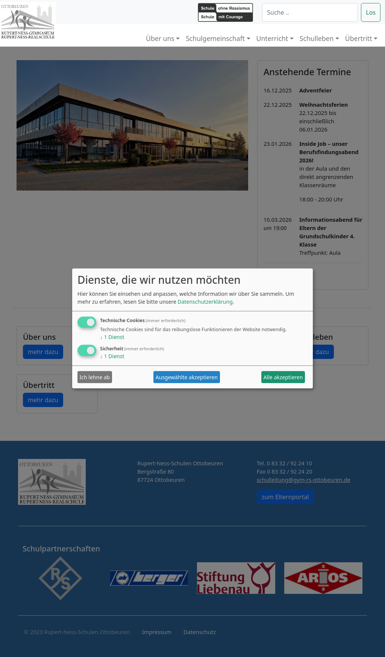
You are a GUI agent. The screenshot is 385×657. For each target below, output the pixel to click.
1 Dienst (112, 337)
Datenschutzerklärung (204, 302)
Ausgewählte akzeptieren (187, 377)
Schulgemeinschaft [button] (215, 38)
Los (371, 12)
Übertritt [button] (358, 38)
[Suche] (310, 12)
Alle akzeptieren (283, 377)
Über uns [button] (160, 38)
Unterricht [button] (272, 38)
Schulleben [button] (316, 38)
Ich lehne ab (95, 377)
